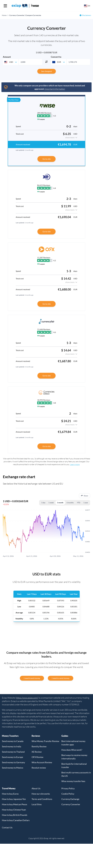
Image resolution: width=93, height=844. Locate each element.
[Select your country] (87, 5)
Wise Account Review (42, 762)
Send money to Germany (13, 762)
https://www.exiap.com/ (27, 698)
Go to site (47, 159)
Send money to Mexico (12, 768)
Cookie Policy (67, 794)
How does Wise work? (71, 750)
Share (84, 496)
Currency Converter (70, 804)
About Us (36, 788)
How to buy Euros (10, 794)
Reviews (36, 736)
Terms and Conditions (42, 799)
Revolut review (39, 768)
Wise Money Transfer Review (45, 741)
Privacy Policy (68, 788)
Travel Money (9, 788)
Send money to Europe (12, 757)
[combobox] (11, 62)
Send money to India (11, 746)
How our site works (41, 794)
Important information (54, 89)
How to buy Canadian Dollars (16, 820)
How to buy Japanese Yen (14, 799)
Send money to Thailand (13, 752)
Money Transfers (10, 736)
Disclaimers (86, 15)
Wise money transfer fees (73, 781)
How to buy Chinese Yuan (14, 810)
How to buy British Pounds (14, 815)
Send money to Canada (12, 741)
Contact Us (7, 828)
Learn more (75, 464)
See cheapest (46, 71)
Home (4, 15)
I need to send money (60, 678)
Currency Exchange (70, 799)
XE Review (37, 752)
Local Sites (37, 804)
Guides (64, 736)
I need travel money (32, 678)
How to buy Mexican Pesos (14, 804)
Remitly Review (39, 746)
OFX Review (37, 757)
